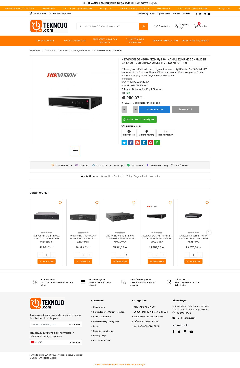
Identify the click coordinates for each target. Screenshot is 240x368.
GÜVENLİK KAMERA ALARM (146, 321)
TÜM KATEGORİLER (45, 40)
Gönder (74, 324)
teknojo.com (55, 8)
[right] (210, 232)
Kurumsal (97, 300)
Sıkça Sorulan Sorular (103, 331)
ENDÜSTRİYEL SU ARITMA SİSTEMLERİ (151, 312)
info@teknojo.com (183, 318)
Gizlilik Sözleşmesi (102, 316)
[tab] (87, 176)
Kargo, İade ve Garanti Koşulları (108, 312)
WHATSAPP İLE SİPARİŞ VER (139, 119)
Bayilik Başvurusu (146, 13)
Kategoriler (139, 300)
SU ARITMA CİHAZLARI (144, 307)
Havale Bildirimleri (102, 340)
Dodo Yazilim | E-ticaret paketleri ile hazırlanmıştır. (120, 364)
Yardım (176, 13)
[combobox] (33, 342)
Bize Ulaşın (179, 300)
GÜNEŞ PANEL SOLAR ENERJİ (147, 326)
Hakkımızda (99, 307)
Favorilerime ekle (132, 125)
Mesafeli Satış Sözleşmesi (106, 321)
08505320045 (181, 313)
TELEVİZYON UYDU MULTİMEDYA (148, 316)
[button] (200, 26)
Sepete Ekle (150, 109)
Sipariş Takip (164, 13)
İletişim (186, 13)
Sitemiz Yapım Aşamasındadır (27, 8)
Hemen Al (169, 109)
